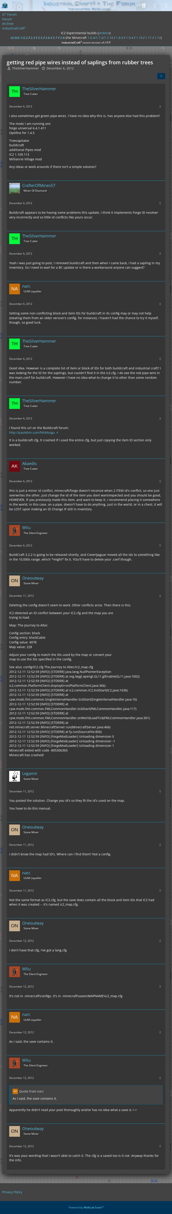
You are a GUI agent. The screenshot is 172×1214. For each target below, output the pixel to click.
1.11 (148, 38)
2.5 (40, 38)
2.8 (62, 38)
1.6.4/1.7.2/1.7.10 (100, 38)
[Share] (161, 76)
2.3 (33, 38)
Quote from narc (31, 1091)
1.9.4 (129, 38)
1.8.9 (119, 38)
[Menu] (166, 5)
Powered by (86, 1207)
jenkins (104, 33)
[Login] (154, 5)
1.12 (158, 38)
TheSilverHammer (25, 68)
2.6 (47, 38)
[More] (160, 106)
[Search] (143, 5)
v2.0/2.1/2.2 (19, 38)
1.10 (139, 38)
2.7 (55, 38)
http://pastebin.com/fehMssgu (32, 432)
